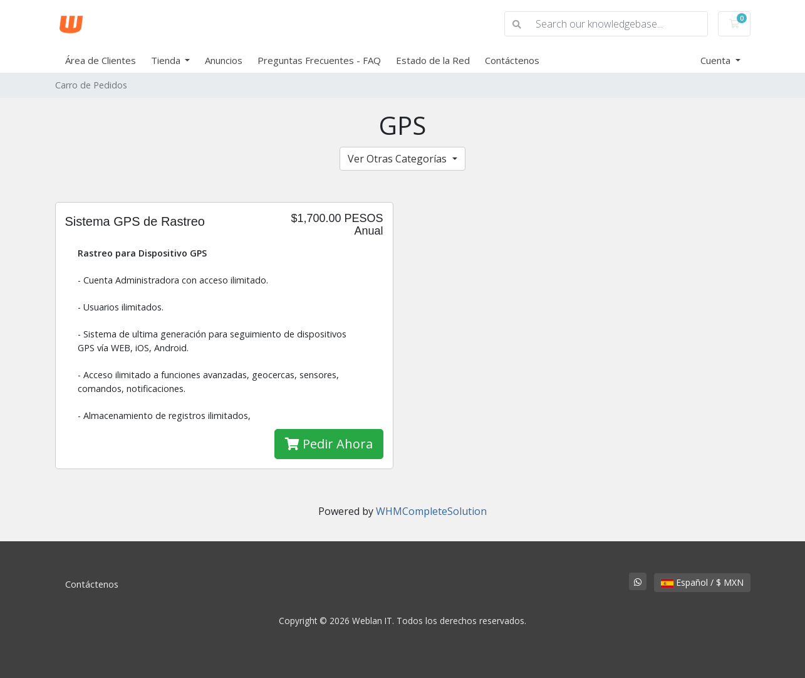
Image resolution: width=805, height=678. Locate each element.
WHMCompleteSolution (431, 511)
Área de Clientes (100, 60)
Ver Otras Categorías (398, 159)
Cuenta (716, 60)
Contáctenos (512, 60)
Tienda (167, 60)
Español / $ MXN (702, 582)
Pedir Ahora (329, 443)
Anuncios (223, 60)
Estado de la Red (433, 60)
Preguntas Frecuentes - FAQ (319, 60)
